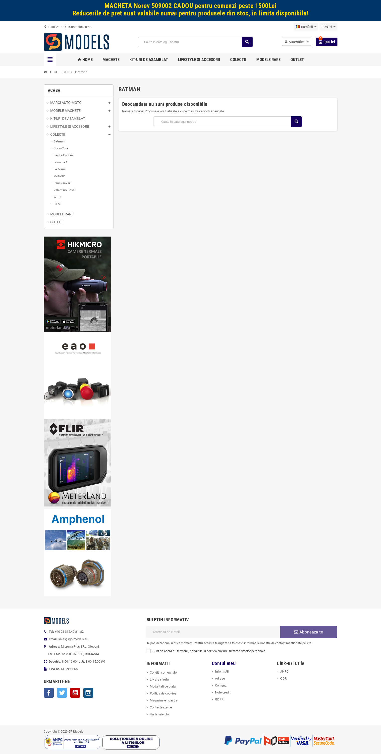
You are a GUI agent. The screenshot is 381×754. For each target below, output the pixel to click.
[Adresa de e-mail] (213, 632)
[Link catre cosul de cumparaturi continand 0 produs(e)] (326, 42)
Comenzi (221, 685)
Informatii (222, 671)
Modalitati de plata (163, 686)
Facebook (49, 693)
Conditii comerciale (163, 672)
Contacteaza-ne (78, 27)
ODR (283, 678)
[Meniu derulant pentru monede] (328, 27)
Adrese (220, 678)
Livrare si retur (160, 679)
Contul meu (224, 663)
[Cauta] (195, 42)
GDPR (219, 699)
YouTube (75, 693)
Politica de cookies (163, 693)
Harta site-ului (159, 714)
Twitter (62, 693)
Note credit (222, 692)
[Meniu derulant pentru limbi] (306, 27)
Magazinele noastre (163, 700)
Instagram (88, 693)
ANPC (284, 671)
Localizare (53, 27)
